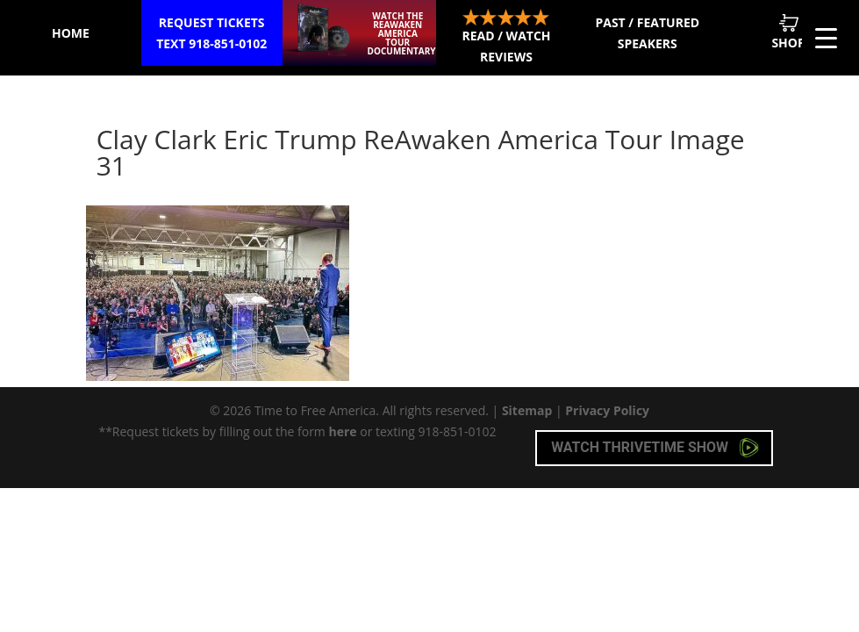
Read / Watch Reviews (506, 37)
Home (70, 33)
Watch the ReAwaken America (402, 33)
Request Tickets (212, 34)
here (342, 431)
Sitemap (527, 410)
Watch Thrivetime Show (655, 447)
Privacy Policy (607, 410)
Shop (788, 32)
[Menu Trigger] (826, 37)
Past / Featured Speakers (647, 33)
